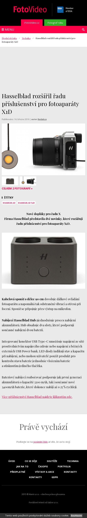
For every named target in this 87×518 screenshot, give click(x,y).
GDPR (55, 477)
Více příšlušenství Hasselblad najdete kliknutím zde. (37, 397)
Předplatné (17, 471)
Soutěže (52, 461)
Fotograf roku (55, 22)
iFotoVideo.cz (31, 22)
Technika (26, 38)
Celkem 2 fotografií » (17, 188)
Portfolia (64, 466)
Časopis (43, 466)
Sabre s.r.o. (53, 502)
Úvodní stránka (9, 38)
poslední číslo (40, 441)
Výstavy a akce (44, 471)
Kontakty (70, 471)
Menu (9, 29)
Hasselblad (9, 202)
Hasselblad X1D (26, 202)
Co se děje (31, 461)
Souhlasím (76, 515)
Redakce (42, 119)
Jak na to (22, 466)
